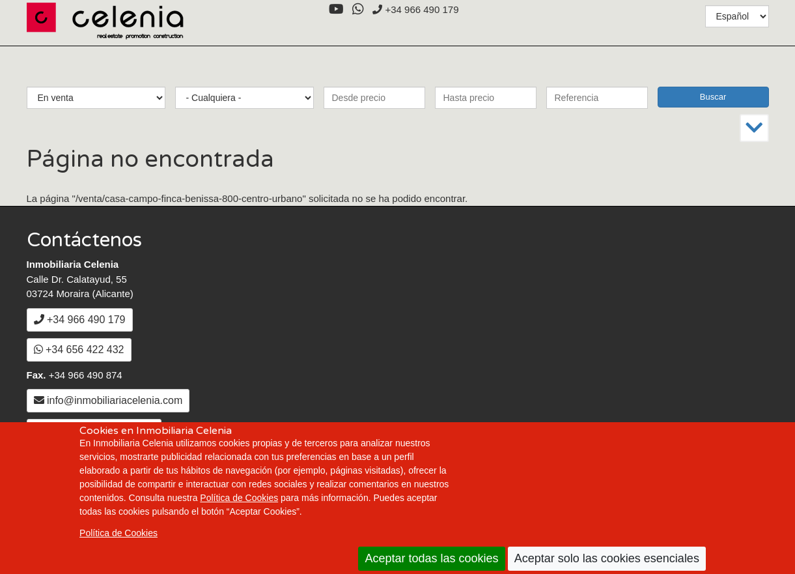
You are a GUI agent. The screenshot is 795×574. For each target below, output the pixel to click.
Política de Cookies (239, 498)
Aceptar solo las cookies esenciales (606, 558)
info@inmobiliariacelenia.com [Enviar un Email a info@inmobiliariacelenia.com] (108, 400)
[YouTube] (336, 9)
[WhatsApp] (357, 9)
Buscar (713, 97)
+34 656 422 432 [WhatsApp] (79, 349)
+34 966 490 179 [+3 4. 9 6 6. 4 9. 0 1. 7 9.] (415, 9)
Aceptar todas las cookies (431, 558)
